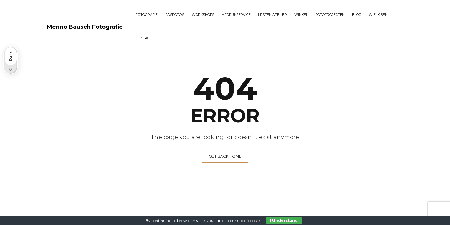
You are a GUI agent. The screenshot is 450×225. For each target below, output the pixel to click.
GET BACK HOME (225, 156)
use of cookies (249, 220)
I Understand (284, 220)
